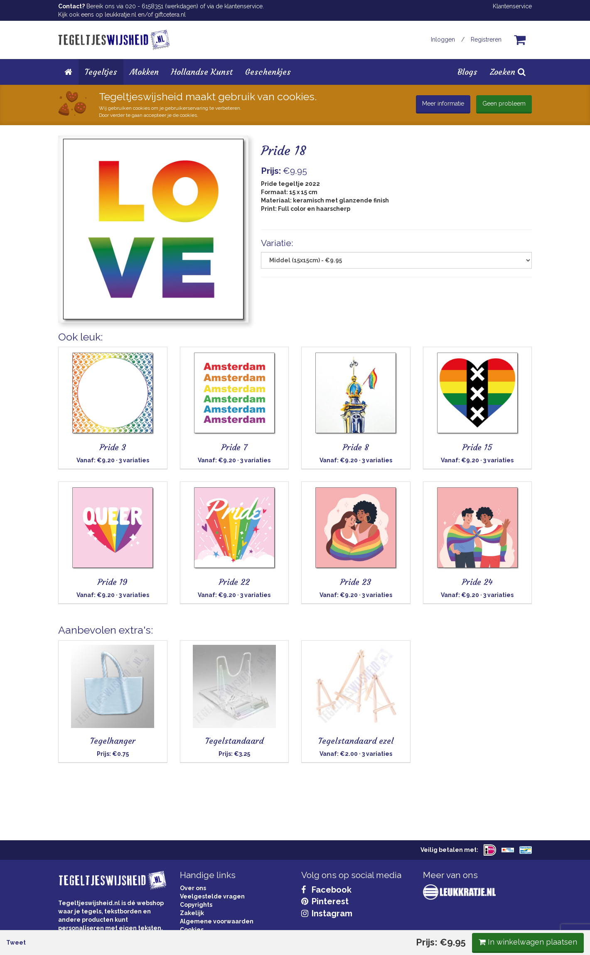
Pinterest (325, 901)
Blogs (467, 72)
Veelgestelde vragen (212, 896)
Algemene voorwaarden (216, 921)
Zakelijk (192, 913)
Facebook (326, 890)
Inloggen (443, 39)
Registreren (486, 39)
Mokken (144, 72)
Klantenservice (512, 6)
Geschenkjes (268, 72)
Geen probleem (504, 103)
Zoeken (508, 72)
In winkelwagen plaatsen (469, 344)
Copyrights (196, 904)
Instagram (326, 913)
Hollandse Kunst (202, 72)
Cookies (192, 929)
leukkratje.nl (120, 14)
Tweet (74, 344)
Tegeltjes (101, 72)
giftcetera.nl (170, 14)
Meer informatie (443, 103)
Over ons (193, 888)
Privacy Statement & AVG (217, 938)
